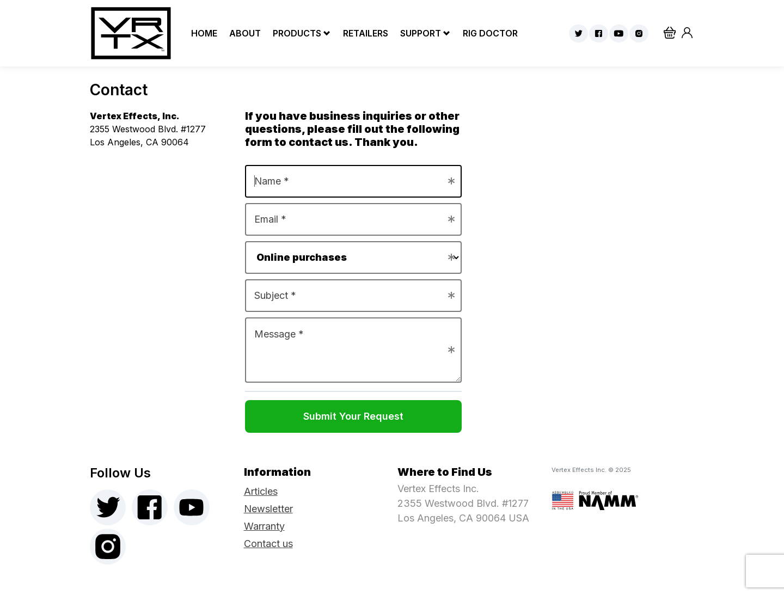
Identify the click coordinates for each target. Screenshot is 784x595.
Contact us (268, 543)
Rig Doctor (487, 33)
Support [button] (420, 33)
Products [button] (297, 33)
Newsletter (268, 508)
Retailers (363, 33)
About (242, 33)
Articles (261, 491)
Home (201, 33)
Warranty (264, 526)
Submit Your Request (353, 416)
